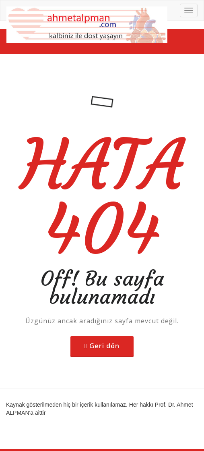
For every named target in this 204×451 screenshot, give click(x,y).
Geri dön (104, 345)
